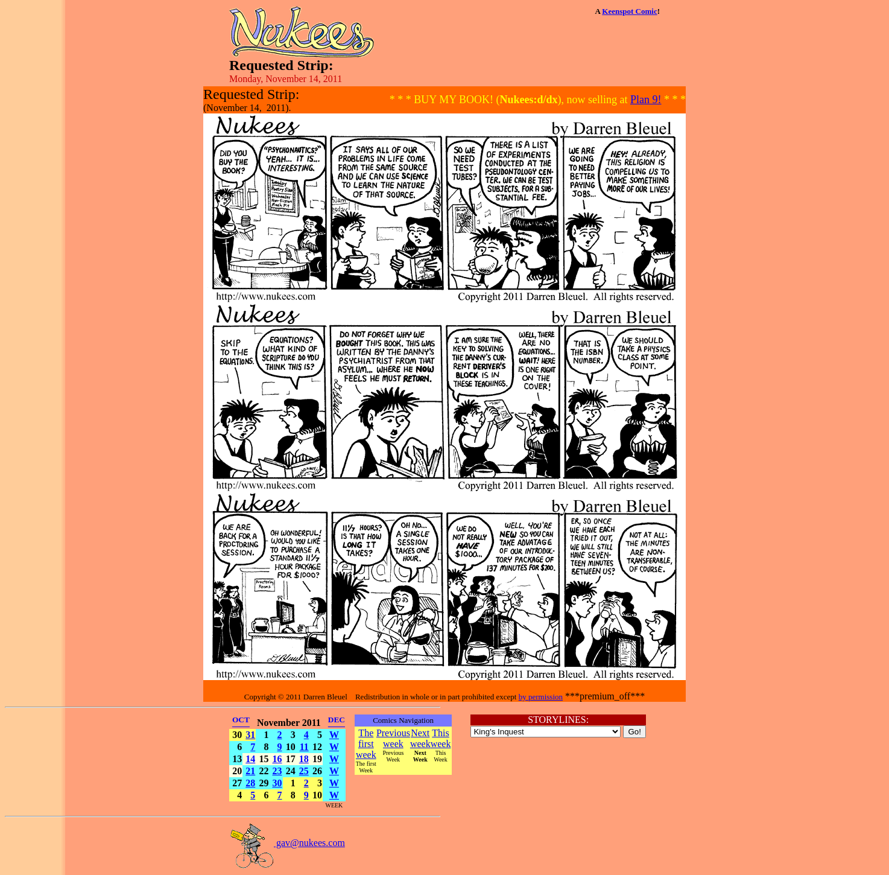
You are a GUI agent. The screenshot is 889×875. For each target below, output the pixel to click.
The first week (366, 744)
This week (441, 738)
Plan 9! (646, 100)
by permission (541, 696)
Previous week (393, 738)
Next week (420, 738)
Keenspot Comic (629, 11)
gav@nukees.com (287, 843)
